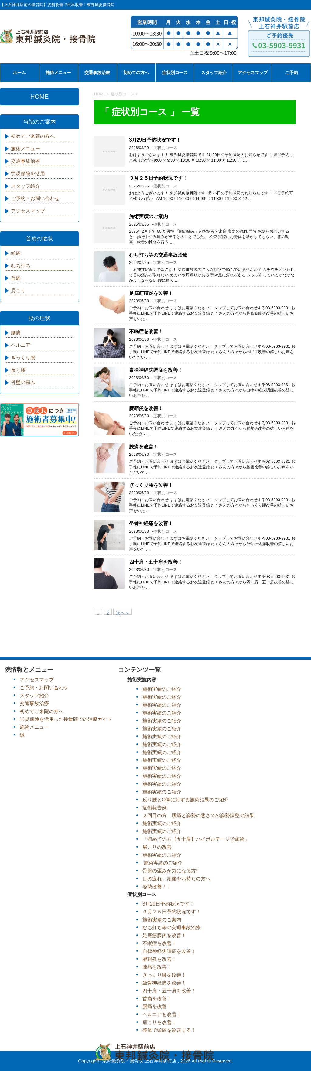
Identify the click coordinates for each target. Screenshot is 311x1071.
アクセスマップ (253, 72)
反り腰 (18, 370)
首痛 (16, 278)
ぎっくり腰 (23, 357)
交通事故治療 (97, 72)
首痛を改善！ (157, 998)
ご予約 (291, 72)
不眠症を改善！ (146, 331)
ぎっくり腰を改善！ (151, 485)
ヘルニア (20, 345)
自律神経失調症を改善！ (156, 370)
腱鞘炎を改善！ (146, 408)
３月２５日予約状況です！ (158, 178)
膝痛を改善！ (143, 446)
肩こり (18, 290)
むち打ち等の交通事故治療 (158, 255)
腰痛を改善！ (157, 1006)
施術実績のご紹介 (161, 689)
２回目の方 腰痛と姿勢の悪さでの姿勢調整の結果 (198, 815)
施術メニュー (58, 72)
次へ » (122, 612)
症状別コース (175, 72)
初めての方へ (136, 72)
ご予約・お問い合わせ (35, 198)
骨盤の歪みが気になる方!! (170, 870)
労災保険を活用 (28, 173)
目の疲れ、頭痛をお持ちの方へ (176, 878)
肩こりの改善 (157, 847)
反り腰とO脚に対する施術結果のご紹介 (185, 799)
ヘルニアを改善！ (161, 1014)
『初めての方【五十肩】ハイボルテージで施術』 (195, 839)
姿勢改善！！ (157, 886)
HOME (39, 96)
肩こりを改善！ (159, 1022)
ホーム (19, 72)
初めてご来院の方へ (33, 136)
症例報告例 (154, 807)
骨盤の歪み (23, 382)
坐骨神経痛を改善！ (151, 523)
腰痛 (16, 332)
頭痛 (16, 253)
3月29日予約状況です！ (155, 139)
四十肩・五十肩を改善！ (156, 561)
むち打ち (20, 265)
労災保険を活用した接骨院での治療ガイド (66, 719)
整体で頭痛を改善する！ (169, 1030)
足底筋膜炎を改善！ (151, 293)
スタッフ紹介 (214, 72)
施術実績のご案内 (148, 216)
